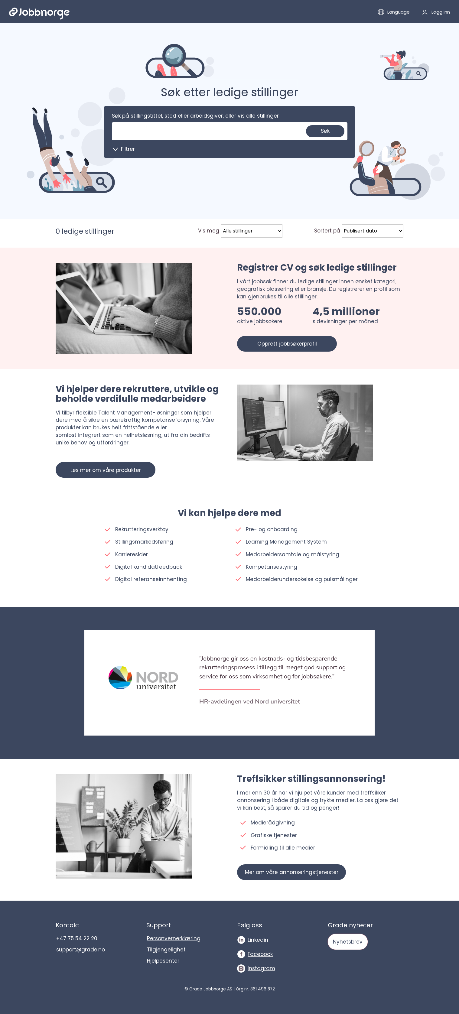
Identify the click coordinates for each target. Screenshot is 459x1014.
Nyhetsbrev (348, 941)
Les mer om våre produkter (105, 470)
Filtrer (128, 149)
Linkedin (258, 940)
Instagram (261, 968)
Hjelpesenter (163, 960)
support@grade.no (80, 949)
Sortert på (327, 230)
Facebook (260, 954)
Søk (325, 131)
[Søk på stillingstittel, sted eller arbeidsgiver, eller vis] (165, 131)
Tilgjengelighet (166, 949)
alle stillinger (262, 115)
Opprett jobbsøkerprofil (287, 343)
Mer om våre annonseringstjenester (291, 872)
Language (398, 12)
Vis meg (208, 230)
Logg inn (440, 12)
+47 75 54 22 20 (76, 938)
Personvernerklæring (173, 938)
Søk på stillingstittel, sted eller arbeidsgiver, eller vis (195, 115)
